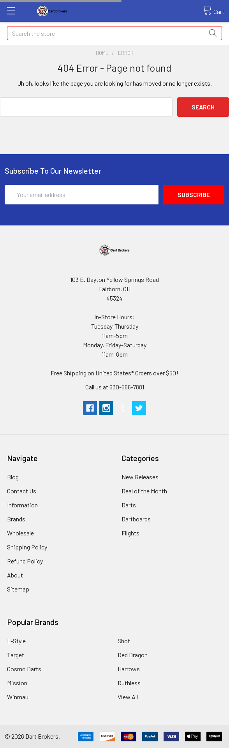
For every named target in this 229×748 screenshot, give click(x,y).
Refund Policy (25, 561)
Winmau (17, 696)
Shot (124, 640)
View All (128, 696)
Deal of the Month (144, 491)
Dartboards (136, 519)
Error (126, 53)
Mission (17, 682)
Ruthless (129, 682)
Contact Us (21, 491)
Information (22, 505)
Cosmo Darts (24, 668)
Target (15, 654)
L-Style (16, 640)
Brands (16, 519)
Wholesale (20, 533)
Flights (130, 533)
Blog (13, 476)
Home (102, 53)
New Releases (140, 476)
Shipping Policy (27, 547)
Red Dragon (133, 654)
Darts (129, 505)
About (15, 575)
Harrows (129, 668)
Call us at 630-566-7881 (114, 387)
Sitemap (18, 589)
